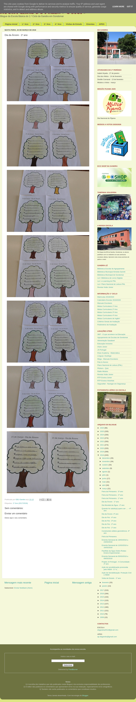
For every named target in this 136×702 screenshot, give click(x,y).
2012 (102, 607)
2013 (102, 604)
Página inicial (11, 24)
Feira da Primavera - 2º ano (112, 495)
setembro (106, 468)
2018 (102, 455)
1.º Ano (25, 24)
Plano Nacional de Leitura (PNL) (109, 365)
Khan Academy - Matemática (108, 353)
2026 (102, 428)
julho (104, 475)
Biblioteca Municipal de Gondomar (110, 275)
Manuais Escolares (104, 303)
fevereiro (105, 582)
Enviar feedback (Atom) (23, 588)
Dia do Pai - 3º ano (109, 521)
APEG (101, 24)
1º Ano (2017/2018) (20, 503)
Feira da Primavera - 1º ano (112, 498)
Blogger (85, 695)
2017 (102, 590)
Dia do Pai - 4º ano (109, 517)
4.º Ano (58, 24)
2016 (102, 594)
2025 (102, 431)
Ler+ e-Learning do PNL (106, 281)
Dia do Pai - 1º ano (109, 528)
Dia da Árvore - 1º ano (110, 502)
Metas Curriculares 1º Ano (107, 306)
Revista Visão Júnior (105, 287)
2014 (102, 600)
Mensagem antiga (82, 582)
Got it (130, 6)
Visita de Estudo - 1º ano (111, 578)
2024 (102, 435)
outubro (105, 465)
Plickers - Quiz (103, 368)
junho (104, 478)
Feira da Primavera (109, 536)
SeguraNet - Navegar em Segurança (111, 384)
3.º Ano (47, 24)
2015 (102, 597)
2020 (102, 448)
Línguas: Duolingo (104, 356)
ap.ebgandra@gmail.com (107, 637)
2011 (102, 611)
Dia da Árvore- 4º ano (110, 514)
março (104, 489)
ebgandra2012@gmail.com (107, 630)
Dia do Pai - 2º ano (109, 524)
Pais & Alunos (102, 362)
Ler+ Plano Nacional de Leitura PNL (111, 284)
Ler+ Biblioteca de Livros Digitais (110, 278)
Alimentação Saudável (106, 341)
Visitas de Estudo (74, 24)
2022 (102, 441)
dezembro (106, 458)
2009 (102, 617)
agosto (105, 472)
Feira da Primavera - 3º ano (112, 491)
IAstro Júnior (102, 347)
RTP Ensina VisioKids (105, 381)
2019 (102, 452)
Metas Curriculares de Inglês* (108, 318)
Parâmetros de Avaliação (107, 325)
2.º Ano (36, 24)
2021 (102, 445)
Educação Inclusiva (104, 344)
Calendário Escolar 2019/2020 (109, 300)
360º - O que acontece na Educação (111, 334)
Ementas (90, 24)
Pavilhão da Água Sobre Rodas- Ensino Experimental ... (114, 552)
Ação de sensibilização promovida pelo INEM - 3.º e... (115, 568)
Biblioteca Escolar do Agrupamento (110, 269)
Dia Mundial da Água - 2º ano (113, 505)
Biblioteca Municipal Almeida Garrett (111, 272)
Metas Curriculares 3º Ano (107, 312)
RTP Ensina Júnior (104, 378)
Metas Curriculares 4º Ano (107, 315)
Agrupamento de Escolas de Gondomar (112, 337)
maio (104, 482)
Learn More (118, 6)
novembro (106, 461)
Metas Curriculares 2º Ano (107, 309)
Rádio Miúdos (102, 371)
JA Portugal (101, 350)
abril (104, 485)
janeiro (105, 586)
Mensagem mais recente (18, 582)
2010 (102, 614)
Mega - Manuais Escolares (107, 359)
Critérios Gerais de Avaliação (108, 322)
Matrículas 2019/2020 (105, 297)
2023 (102, 438)
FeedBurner (73, 669)
